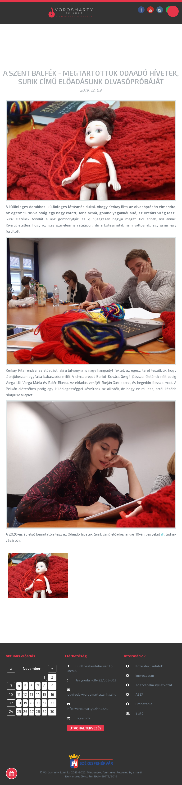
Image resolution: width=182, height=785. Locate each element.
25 (19, 711)
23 (52, 703)
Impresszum (140, 675)
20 (31, 703)
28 (38, 711)
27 (32, 711)
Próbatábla (139, 704)
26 (25, 711)
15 (44, 694)
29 (44, 711)
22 (44, 703)
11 (19, 694)
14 (38, 694)
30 (52, 711)
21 (38, 703)
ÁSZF (134, 694)
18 (19, 703)
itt (163, 534)
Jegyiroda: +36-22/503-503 (91, 680)
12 (25, 694)
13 (31, 694)
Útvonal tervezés (85, 728)
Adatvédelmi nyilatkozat (149, 685)
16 (52, 694)
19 (25, 703)
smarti (137, 772)
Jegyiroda (79, 718)
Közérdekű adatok (144, 666)
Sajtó (134, 713)
